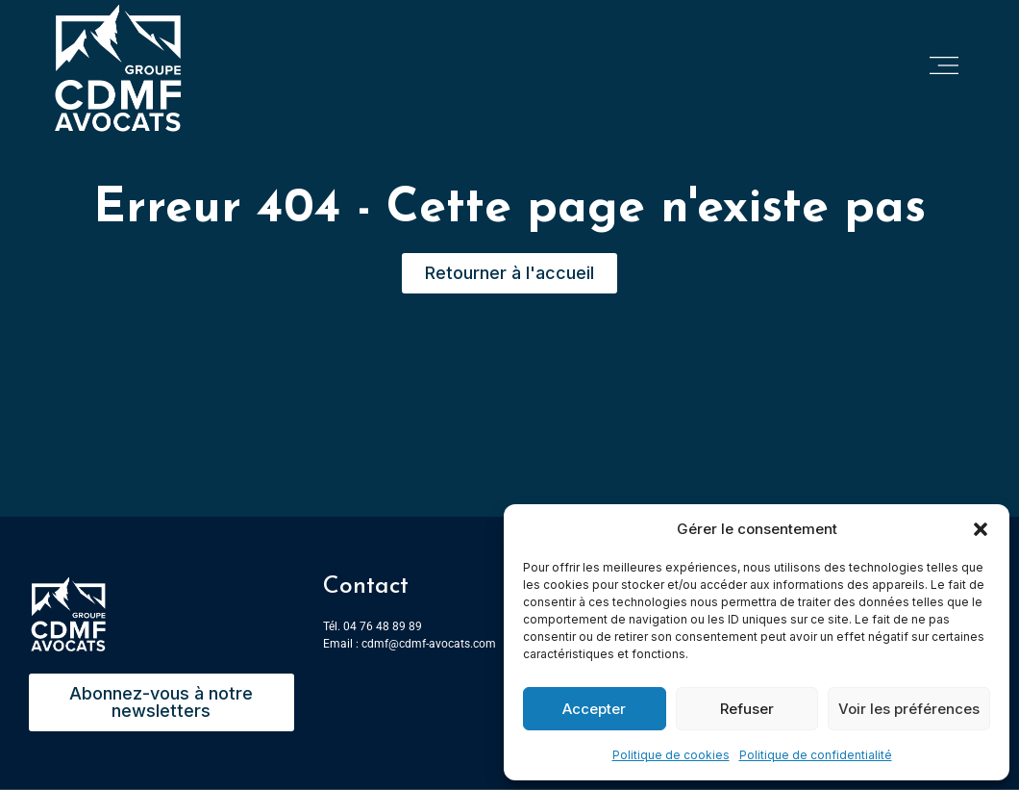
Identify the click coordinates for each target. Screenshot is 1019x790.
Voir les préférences (909, 709)
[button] (980, 529)
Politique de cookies (671, 755)
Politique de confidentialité (815, 755)
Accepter (594, 709)
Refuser (747, 709)
